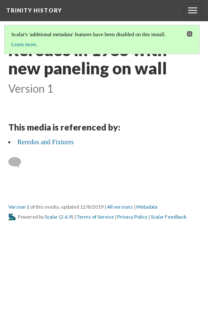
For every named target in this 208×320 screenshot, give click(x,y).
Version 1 (18, 207)
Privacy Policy (132, 217)
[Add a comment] (18, 162)
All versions (120, 207)
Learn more (23, 44)
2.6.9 (66, 217)
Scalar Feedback (168, 217)
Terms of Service (95, 217)
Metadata (146, 207)
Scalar (51, 217)
